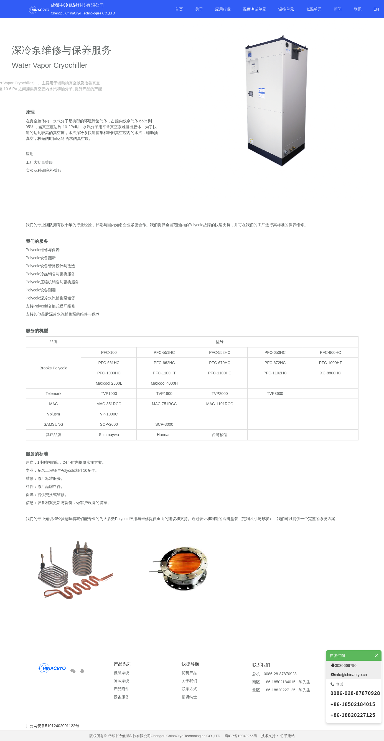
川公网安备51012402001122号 (52, 726)
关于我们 (189, 681)
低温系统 (121, 673)
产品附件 (121, 689)
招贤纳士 (189, 697)
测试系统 (121, 681)
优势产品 (189, 673)
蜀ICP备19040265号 (240, 736)
